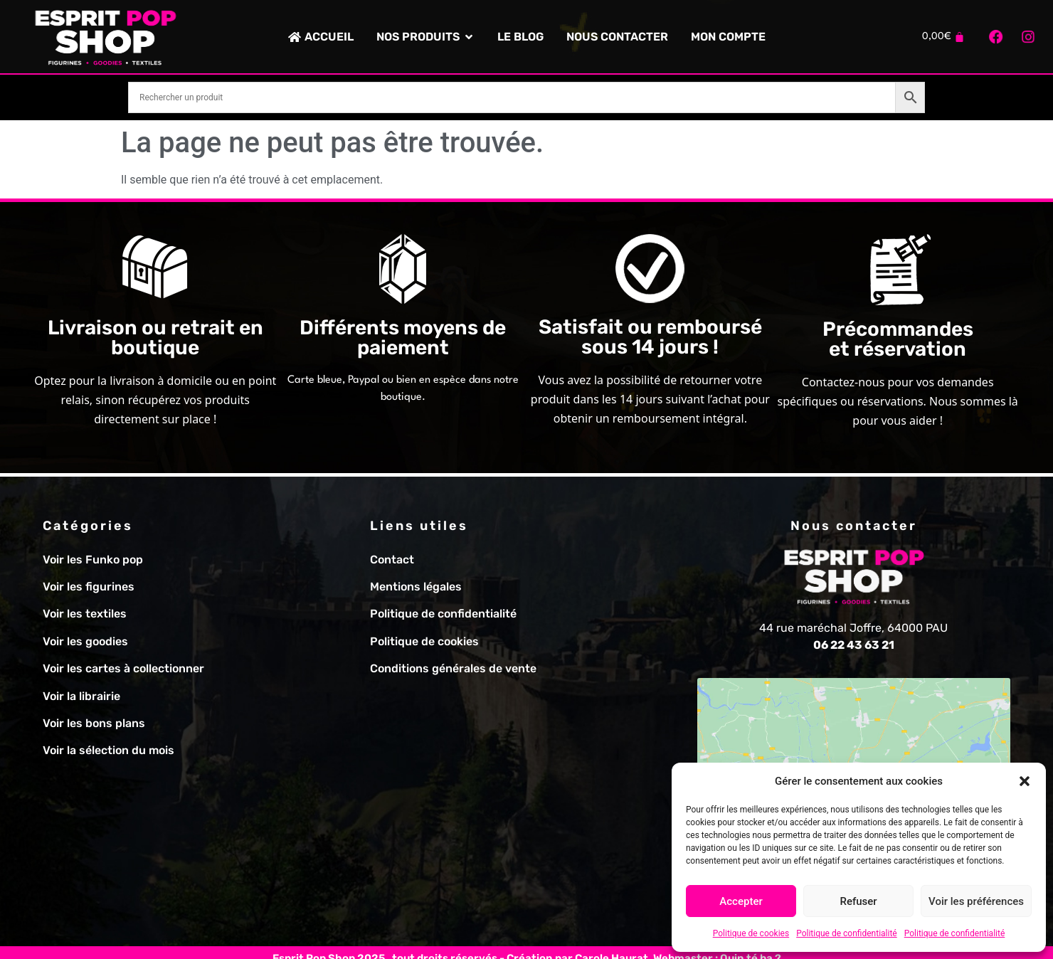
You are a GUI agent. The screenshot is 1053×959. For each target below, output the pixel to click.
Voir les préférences (976, 901)
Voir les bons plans (94, 723)
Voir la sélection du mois (108, 750)
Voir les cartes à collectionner (123, 668)
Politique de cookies (751, 933)
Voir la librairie (81, 696)
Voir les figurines (88, 586)
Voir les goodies (85, 641)
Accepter (740, 901)
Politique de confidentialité (846, 933)
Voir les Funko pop (93, 559)
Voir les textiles (85, 613)
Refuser (858, 901)
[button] (1024, 781)
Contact (392, 559)
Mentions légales (416, 586)
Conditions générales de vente (453, 668)
